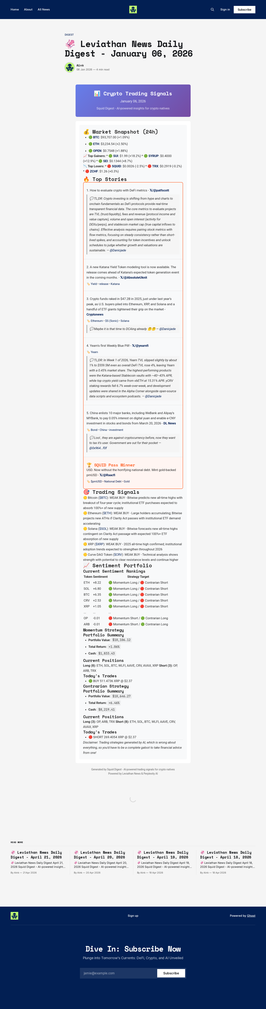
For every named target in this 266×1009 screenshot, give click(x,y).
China (103, 430)
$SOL (103, 529)
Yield (94, 284)
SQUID (116, 166)
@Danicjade (118, 250)
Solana (125, 321)
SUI (115, 156)
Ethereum (97, 321)
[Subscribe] (171, 973)
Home (15, 9)
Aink (80, 65)
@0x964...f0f (98, 448)
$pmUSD (96, 481)
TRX (155, 166)
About (28, 9)
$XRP (99, 544)
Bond (94, 430)
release (103, 284)
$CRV (118, 554)
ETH (96, 144)
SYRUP (153, 156)
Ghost (251, 915)
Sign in (225, 9)
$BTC (103, 498)
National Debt (113, 481)
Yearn (94, 352)
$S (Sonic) (111, 321)
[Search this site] (212, 9)
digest (69, 34)
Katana (115, 284)
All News (44, 9)
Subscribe (244, 9)
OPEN (97, 151)
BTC (96, 137)
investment (116, 430)
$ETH (107, 513)
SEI (105, 161)
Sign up (133, 915)
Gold (127, 481)
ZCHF (94, 171)
